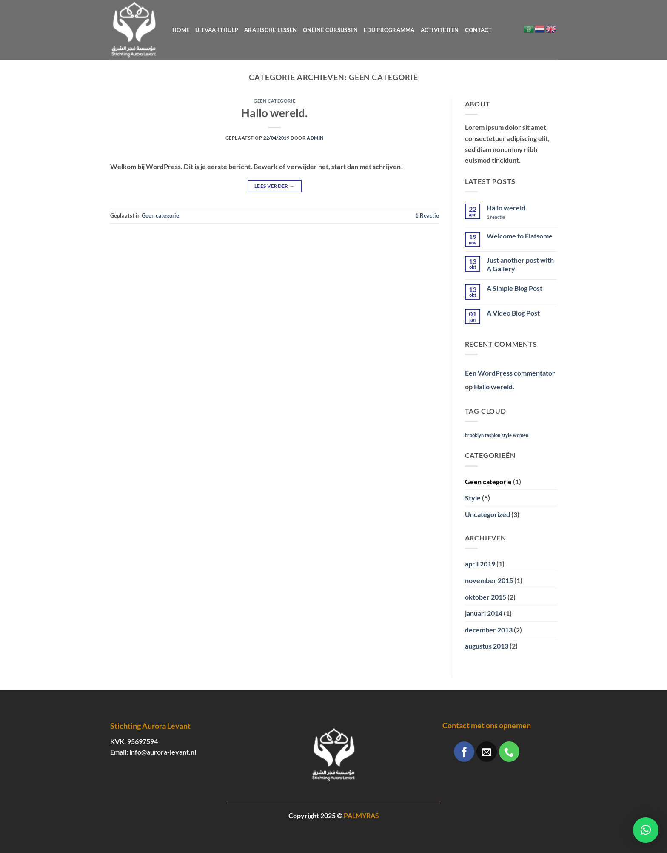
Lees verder (274, 186)
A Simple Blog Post (514, 288)
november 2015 (489, 580)
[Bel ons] (509, 751)
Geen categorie (274, 100)
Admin (315, 138)
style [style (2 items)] (507, 435)
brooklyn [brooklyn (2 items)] (474, 435)
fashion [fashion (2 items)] (492, 435)
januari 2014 (483, 613)
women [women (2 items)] (520, 435)
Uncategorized (487, 514)
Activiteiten (440, 29)
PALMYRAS (361, 815)
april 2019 (480, 564)
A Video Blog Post (513, 313)
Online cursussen (330, 29)
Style (473, 498)
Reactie (427, 215)
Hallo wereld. (274, 112)
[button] (645, 830)
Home (180, 29)
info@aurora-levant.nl (162, 752)
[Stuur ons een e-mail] (486, 751)
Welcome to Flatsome (520, 236)
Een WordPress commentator (510, 373)
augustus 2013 (486, 646)
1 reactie (503, 217)
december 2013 (489, 630)
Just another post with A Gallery (520, 264)
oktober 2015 (485, 597)
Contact (478, 29)
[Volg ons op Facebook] (464, 751)
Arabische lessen (270, 29)
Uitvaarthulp (216, 29)
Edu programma (389, 29)
